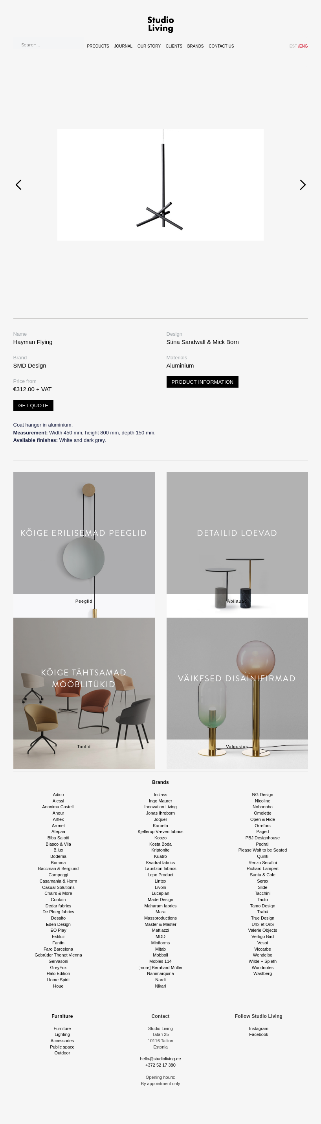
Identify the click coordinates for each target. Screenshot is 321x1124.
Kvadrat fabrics (160, 862)
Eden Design (58, 924)
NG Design (262, 794)
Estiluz (58, 936)
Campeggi (58, 874)
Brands (195, 46)
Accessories (62, 1040)
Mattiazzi (160, 930)
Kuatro (160, 856)
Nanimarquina (160, 973)
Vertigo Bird (262, 936)
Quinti (262, 856)
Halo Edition (58, 973)
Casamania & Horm (58, 881)
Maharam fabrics (161, 905)
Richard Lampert (263, 868)
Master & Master (160, 924)
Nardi (160, 979)
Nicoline (262, 800)
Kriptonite (160, 850)
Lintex (160, 881)
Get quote (33, 405)
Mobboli (160, 955)
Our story (149, 46)
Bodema (58, 856)
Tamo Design (262, 905)
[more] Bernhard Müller (160, 967)
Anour (58, 813)
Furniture (62, 1016)
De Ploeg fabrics (58, 911)
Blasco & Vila (58, 844)
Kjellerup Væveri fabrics (160, 831)
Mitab (160, 949)
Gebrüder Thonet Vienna (58, 955)
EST (293, 46)
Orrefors (262, 825)
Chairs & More (58, 893)
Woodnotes (262, 967)
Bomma (58, 862)
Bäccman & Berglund (58, 868)
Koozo (160, 837)
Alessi (58, 800)
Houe (58, 986)
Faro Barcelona (58, 949)
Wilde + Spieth (263, 961)
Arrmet (58, 825)
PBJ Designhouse (263, 837)
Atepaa (58, 831)
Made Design (160, 899)
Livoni (160, 887)
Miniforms (160, 942)
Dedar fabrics (58, 905)
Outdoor (62, 1052)
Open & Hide (262, 819)
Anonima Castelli (58, 806)
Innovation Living (160, 806)
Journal (123, 46)
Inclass (160, 794)
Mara (160, 911)
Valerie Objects (262, 930)
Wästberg (262, 973)
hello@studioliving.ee (160, 1058)
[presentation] (18, 185)
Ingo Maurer (160, 800)
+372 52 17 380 (160, 1065)
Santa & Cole (262, 874)
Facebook (258, 1034)
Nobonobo (263, 806)
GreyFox (58, 967)
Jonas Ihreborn (160, 813)
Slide (262, 887)
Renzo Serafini (262, 862)
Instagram (258, 1028)
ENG (303, 46)
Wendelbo (262, 955)
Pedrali (262, 844)
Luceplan (160, 893)
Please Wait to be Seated (262, 850)
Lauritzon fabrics (160, 868)
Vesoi (262, 942)
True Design (263, 918)
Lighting (62, 1034)
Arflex (58, 819)
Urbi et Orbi (262, 924)
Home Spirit (58, 979)
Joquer (160, 819)
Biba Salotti (59, 837)
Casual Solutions (58, 887)
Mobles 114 (160, 961)
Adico (58, 794)
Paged (263, 831)
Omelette (262, 813)
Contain (58, 899)
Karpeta (160, 825)
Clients (174, 46)
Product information (203, 382)
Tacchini (263, 893)
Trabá (262, 911)
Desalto (58, 918)
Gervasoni (58, 961)
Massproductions (160, 918)
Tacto (262, 899)
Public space (62, 1047)
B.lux (58, 850)
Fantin (58, 942)
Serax (262, 881)
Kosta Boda (160, 844)
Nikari (160, 986)
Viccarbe (262, 949)
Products (98, 46)
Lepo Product (160, 874)
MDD (160, 936)
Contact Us (221, 46)
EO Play (58, 930)
